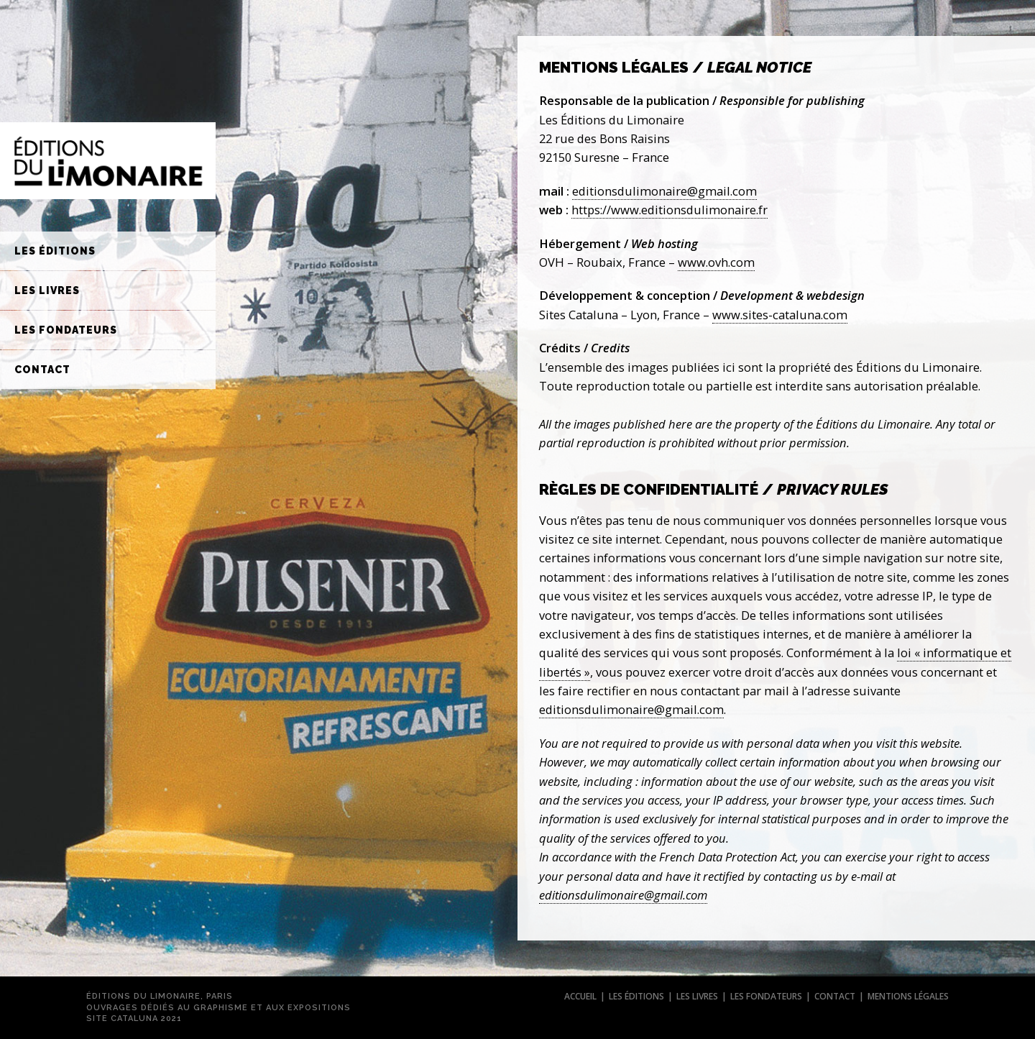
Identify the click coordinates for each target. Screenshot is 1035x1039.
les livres (697, 996)
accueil (580, 996)
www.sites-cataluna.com (779, 314)
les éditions (636, 996)
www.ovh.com (716, 262)
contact (834, 996)
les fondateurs (766, 996)
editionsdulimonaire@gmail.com (664, 191)
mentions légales (908, 996)
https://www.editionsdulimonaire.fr (669, 209)
